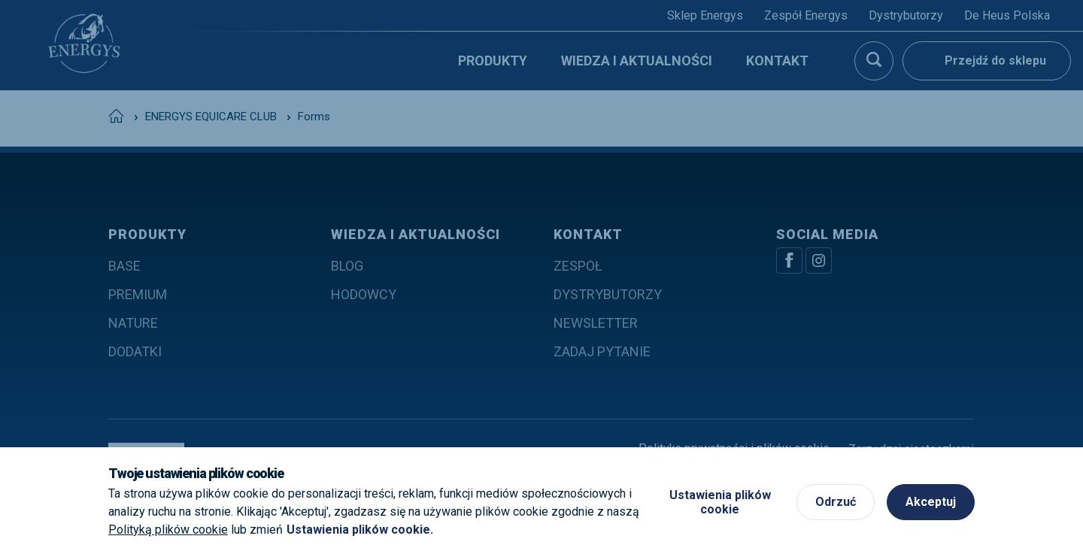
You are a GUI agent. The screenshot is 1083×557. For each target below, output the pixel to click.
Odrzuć (835, 502)
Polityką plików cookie (168, 529)
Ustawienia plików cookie (720, 502)
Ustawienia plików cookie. (360, 529)
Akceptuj (931, 502)
